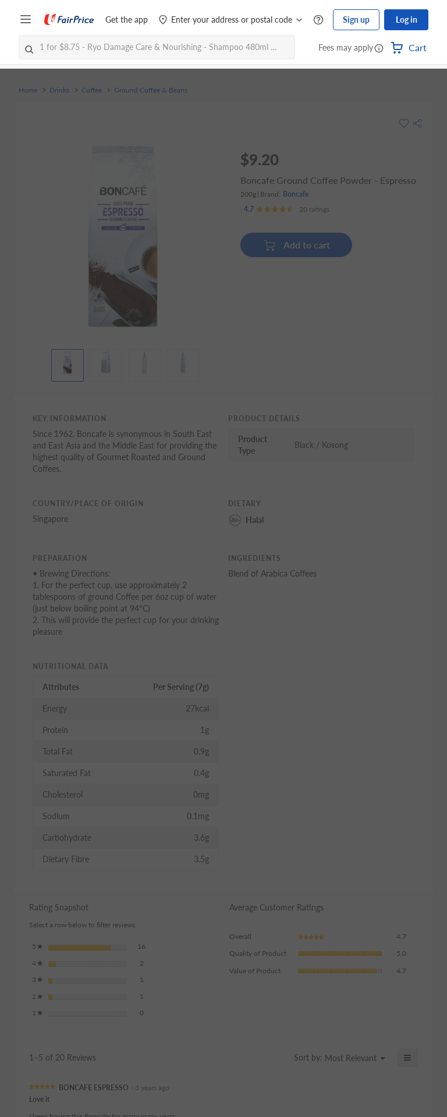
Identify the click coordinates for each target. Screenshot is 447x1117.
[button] (379, 49)
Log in (406, 19)
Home (28, 90)
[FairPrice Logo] (69, 20)
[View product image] (67, 362)
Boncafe (295, 194)
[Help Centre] (318, 20)
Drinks (59, 90)
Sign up (356, 19)
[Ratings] (286, 209)
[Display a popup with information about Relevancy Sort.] (280, 1061)
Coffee (91, 90)
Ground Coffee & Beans (150, 90)
